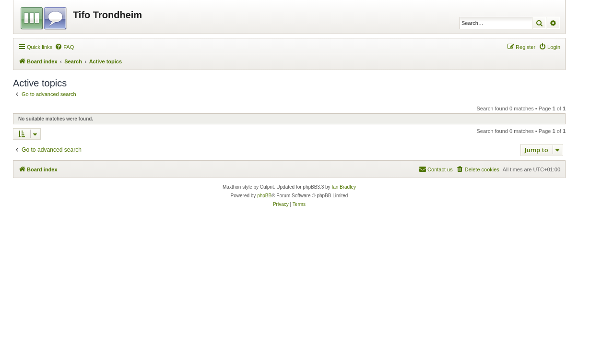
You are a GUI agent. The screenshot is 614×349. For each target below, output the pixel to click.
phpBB (264, 195)
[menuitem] (64, 47)
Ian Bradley (343, 187)
